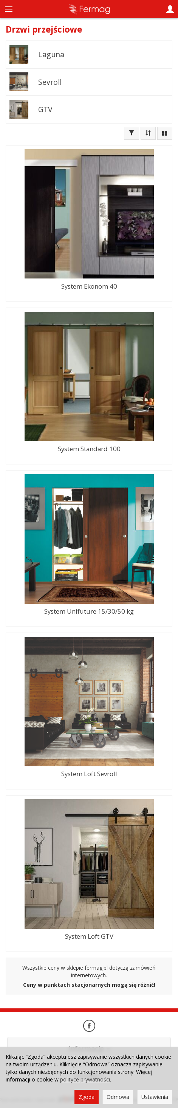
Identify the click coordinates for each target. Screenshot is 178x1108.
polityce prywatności (85, 1079)
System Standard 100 (89, 448)
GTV (45, 109)
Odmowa (118, 1096)
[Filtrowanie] (131, 133)
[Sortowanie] (148, 133)
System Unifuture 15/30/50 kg (89, 611)
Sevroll (50, 82)
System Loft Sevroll (89, 773)
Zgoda (86, 1096)
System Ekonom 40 (89, 286)
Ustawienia (154, 1096)
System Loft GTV (89, 936)
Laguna (51, 54)
